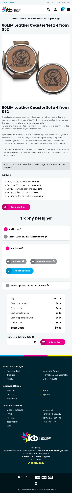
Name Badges (13, 371)
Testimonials (12, 422)
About (59, 2)
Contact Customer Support (36, 457)
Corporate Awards (51, 371)
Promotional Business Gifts (55, 375)
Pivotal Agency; (51, 489)
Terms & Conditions (52, 418)
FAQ (48, 2)
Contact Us (66, 2)
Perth (45, 390)
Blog (53, 2)
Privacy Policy (49, 422)
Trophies (11, 375)
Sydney (46, 394)
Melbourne (12, 398)
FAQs (9, 414)
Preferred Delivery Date (20, 337)
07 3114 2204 (8, 2)
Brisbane (11, 390)
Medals (10, 379)
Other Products (50, 379)
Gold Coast (12, 394)
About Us (11, 418)
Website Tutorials (15, 410)
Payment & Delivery (52, 414)
